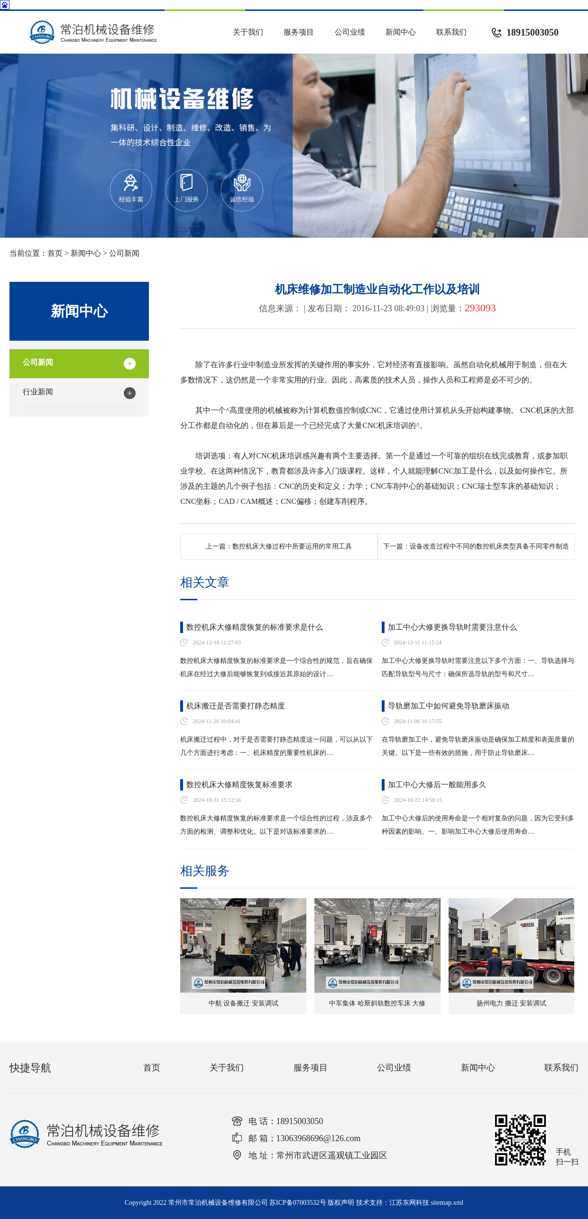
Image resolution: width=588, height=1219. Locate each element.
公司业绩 (350, 32)
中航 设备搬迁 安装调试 (243, 1003)
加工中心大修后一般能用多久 (437, 785)
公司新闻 (124, 253)
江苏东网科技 (409, 1202)
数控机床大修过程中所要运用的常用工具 (292, 546)
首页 (55, 253)
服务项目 (299, 32)
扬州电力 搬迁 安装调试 (511, 1003)
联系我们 (451, 32)
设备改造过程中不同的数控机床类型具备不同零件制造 (489, 546)
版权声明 (341, 1202)
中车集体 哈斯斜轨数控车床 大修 (377, 1003)
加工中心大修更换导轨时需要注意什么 (452, 627)
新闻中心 (401, 32)
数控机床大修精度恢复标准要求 (239, 785)
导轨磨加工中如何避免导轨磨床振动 (448, 706)
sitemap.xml (447, 1202)
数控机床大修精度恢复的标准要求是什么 (254, 627)
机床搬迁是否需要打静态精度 (235, 706)
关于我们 (248, 32)
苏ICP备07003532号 (297, 1202)
